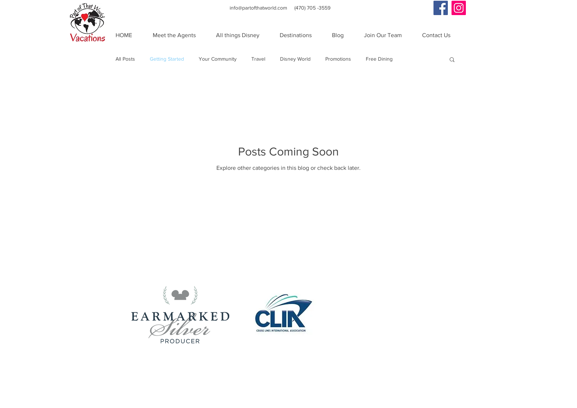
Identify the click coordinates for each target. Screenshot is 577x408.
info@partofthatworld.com (258, 8)
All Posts (125, 59)
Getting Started (167, 59)
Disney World (295, 59)
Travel (258, 59)
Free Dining (379, 59)
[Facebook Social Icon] (440, 8)
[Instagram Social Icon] (459, 8)
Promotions (338, 59)
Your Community (218, 59)
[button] (452, 60)
